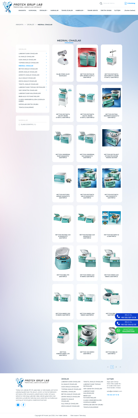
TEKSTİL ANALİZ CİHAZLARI (28, 84)
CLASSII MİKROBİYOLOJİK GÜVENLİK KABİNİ (32, 100)
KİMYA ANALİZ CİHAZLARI (28, 81)
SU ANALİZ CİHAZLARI (26, 56)
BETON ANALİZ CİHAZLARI (28, 69)
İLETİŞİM (117, 10)
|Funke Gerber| (130, 10)
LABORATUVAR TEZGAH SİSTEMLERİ (32, 87)
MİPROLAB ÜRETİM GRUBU (28, 104)
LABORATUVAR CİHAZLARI (28, 53)
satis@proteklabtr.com (114, 391)
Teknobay (82, 415)
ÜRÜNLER (44, 10)
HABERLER (80, 10)
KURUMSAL (33, 10)
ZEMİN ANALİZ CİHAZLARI (28, 72)
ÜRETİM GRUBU (106, 10)
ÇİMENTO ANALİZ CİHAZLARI (29, 75)
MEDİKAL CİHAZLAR (45, 24)
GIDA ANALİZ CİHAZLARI (27, 60)
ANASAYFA (22, 10)
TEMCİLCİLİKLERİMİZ (26, 107)
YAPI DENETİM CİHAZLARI (28, 90)
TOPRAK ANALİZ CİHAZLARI (29, 63)
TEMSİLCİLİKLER (67, 10)
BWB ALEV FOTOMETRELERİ (29, 96)
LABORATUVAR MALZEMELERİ (30, 93)
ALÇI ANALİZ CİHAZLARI (27, 78)
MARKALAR (54, 10)
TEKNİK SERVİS (92, 10)
